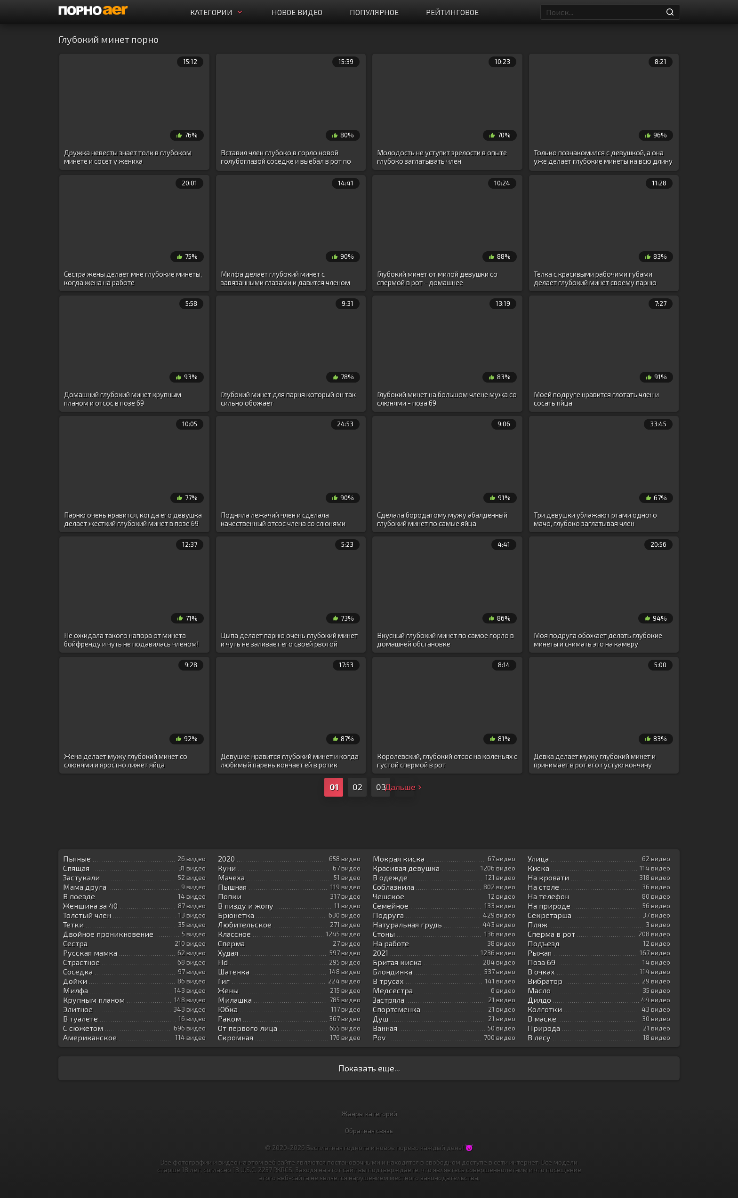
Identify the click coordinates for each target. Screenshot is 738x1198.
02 (357, 787)
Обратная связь (369, 1130)
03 (381, 787)
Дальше (404, 787)
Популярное (374, 12)
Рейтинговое (452, 12)
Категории (217, 12)
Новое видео (297, 12)
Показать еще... (369, 1068)
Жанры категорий (369, 1114)
